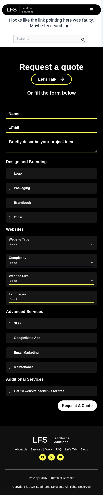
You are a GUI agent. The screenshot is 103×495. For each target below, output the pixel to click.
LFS (40, 439)
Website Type (19, 239)
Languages (17, 294)
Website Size (19, 276)
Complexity (17, 257)
